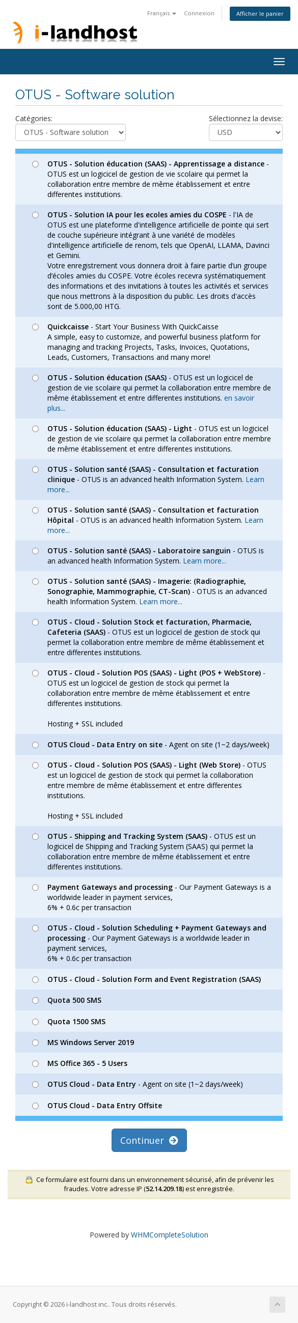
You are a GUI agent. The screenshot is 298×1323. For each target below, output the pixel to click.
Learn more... (204, 561)
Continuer (149, 1140)
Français (161, 13)
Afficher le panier (260, 13)
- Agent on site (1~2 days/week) (150, 744)
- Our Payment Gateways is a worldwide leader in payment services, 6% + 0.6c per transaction (151, 897)
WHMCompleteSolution (169, 1235)
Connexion (199, 13)
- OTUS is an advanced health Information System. (148, 479)
